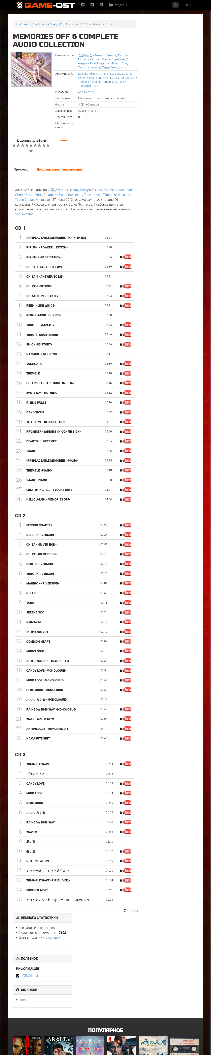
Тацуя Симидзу (111, 67)
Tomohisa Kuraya (115, 81)
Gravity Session (109, 73)
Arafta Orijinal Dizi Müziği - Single (57, 970)
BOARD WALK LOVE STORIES (181, 970)
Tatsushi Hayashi (88, 67)
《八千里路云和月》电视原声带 (152, 970)
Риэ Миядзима (99, 63)
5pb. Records (86, 92)
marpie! (82, 63)
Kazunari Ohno (99, 59)
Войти (186, 5)
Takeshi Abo (118, 63)
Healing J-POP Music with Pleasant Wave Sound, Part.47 (183, 1019)
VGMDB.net (156, 83)
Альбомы (22, 24)
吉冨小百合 (85, 55)
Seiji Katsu (110, 77)
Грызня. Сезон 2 (86, 1016)
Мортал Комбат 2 (118, 1016)
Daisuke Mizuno (88, 73)
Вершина (19, 968)
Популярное (105, 932)
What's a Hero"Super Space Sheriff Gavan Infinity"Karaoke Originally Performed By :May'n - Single (89, 975)
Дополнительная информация (60, 169)
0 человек (179, 45)
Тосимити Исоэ (88, 85)
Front (149, 107)
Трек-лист (22, 169)
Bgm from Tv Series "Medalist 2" (152, 1018)
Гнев (47, 1016)
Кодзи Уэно (118, 59)
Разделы (119, 5)
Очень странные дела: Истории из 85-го (26, 1019)
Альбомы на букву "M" (47, 24)
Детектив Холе (117, 968)
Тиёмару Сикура (104, 55)
